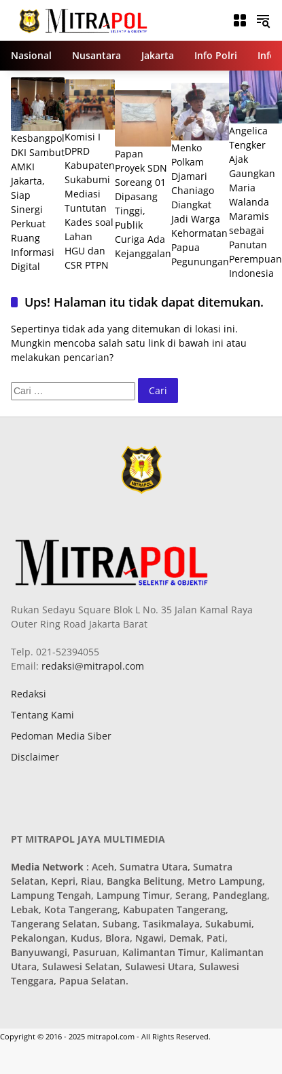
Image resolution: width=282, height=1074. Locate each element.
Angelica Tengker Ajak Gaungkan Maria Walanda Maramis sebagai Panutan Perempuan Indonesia (255, 202)
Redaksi (28, 693)
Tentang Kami (42, 714)
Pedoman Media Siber (61, 735)
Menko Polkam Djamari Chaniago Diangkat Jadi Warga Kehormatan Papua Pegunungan (200, 204)
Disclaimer (35, 756)
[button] (263, 20)
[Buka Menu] (240, 20)
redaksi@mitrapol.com (91, 665)
